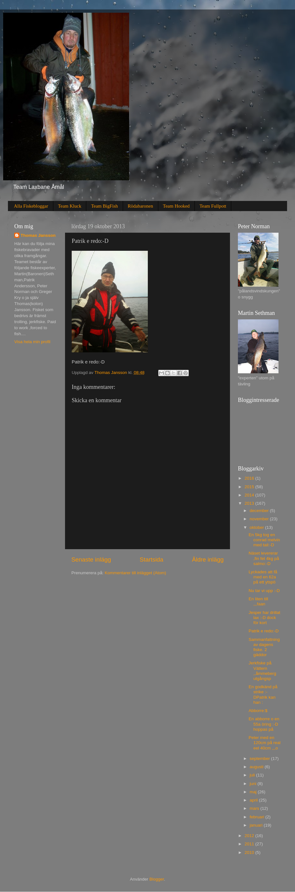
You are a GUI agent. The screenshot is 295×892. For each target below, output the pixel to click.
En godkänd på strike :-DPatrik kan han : (263, 694)
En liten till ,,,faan (258, 601)
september (260, 758)
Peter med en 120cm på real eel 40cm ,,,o (265, 742)
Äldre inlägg (208, 559)
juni (254, 783)
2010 (250, 852)
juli (253, 775)
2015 (250, 486)
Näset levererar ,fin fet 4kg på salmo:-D (264, 558)
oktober (257, 527)
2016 (250, 478)
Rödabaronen (140, 206)
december (260, 510)
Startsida (151, 559)
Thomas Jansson (38, 235)
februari (258, 817)
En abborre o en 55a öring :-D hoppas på (264, 723)
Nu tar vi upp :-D (264, 590)
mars (255, 808)
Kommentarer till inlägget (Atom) (135, 572)
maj (254, 791)
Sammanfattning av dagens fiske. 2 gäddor (264, 647)
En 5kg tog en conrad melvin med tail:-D (264, 539)
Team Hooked (176, 206)
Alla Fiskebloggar (31, 206)
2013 (250, 503)
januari (257, 825)
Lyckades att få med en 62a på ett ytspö (263, 576)
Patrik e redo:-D (264, 631)
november (260, 518)
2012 (250, 835)
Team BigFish (104, 206)
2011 (250, 844)
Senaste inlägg (91, 559)
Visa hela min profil (32, 341)
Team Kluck (70, 206)
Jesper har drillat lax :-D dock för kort (264, 617)
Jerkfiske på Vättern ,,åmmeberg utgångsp (262, 671)
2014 (250, 495)
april (254, 800)
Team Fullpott (213, 206)
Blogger (156, 879)
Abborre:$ (258, 710)
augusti (257, 766)
